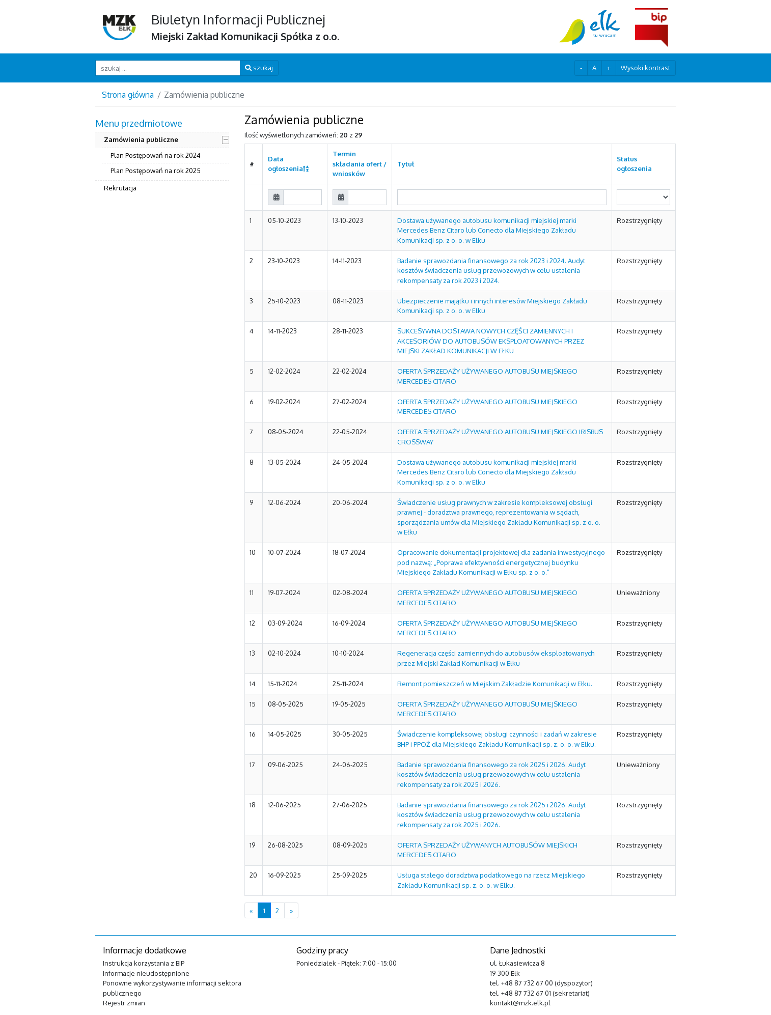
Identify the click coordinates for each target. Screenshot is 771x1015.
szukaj (259, 68)
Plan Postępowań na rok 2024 (156, 155)
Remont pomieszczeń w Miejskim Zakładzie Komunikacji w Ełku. (494, 684)
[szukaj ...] (167, 68)
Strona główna (128, 95)
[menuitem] (162, 157)
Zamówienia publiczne (141, 139)
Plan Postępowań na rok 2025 (156, 170)
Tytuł (405, 164)
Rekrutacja (120, 188)
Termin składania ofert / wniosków (360, 164)
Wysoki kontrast (645, 68)
